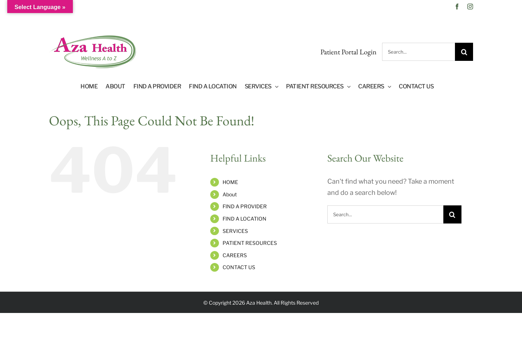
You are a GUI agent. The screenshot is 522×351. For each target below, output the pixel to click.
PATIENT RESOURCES (250, 243)
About (230, 194)
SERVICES (235, 231)
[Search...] (418, 52)
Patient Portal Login (348, 52)
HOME (230, 182)
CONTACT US (239, 267)
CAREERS (235, 255)
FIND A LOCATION (244, 219)
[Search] (464, 52)
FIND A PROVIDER (245, 206)
